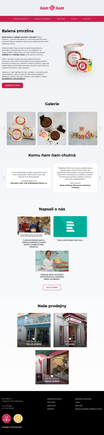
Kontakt (87, 19)
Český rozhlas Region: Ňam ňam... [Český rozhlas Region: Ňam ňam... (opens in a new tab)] (70, 240)
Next (100, 128)
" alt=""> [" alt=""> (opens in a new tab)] (70, 226)
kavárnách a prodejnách (13, 79)
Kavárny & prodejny (42, 19)
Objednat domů (12, 85)
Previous (4, 128)
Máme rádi (51, 405)
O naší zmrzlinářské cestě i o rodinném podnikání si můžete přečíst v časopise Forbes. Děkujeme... (34, 243)
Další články (52, 287)
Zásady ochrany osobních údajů (88, 409)
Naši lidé (78, 405)
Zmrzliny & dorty (20, 19)
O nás (73, 19)
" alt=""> (34, 226)
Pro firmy (61, 19)
